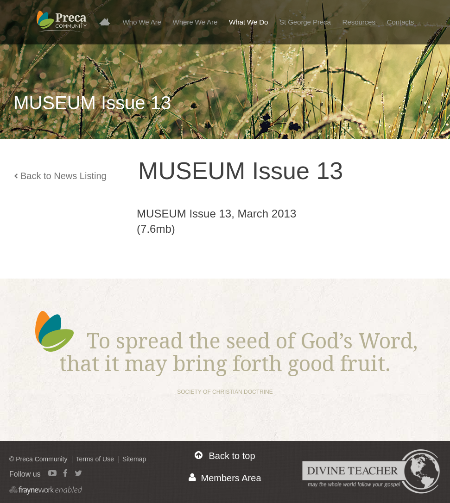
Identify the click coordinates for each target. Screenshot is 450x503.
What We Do (248, 22)
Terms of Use (95, 459)
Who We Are (141, 22)
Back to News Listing (60, 176)
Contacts (400, 22)
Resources (358, 22)
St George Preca (305, 22)
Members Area (225, 477)
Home (108, 21)
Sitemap (134, 459)
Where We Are (195, 22)
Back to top (225, 455)
